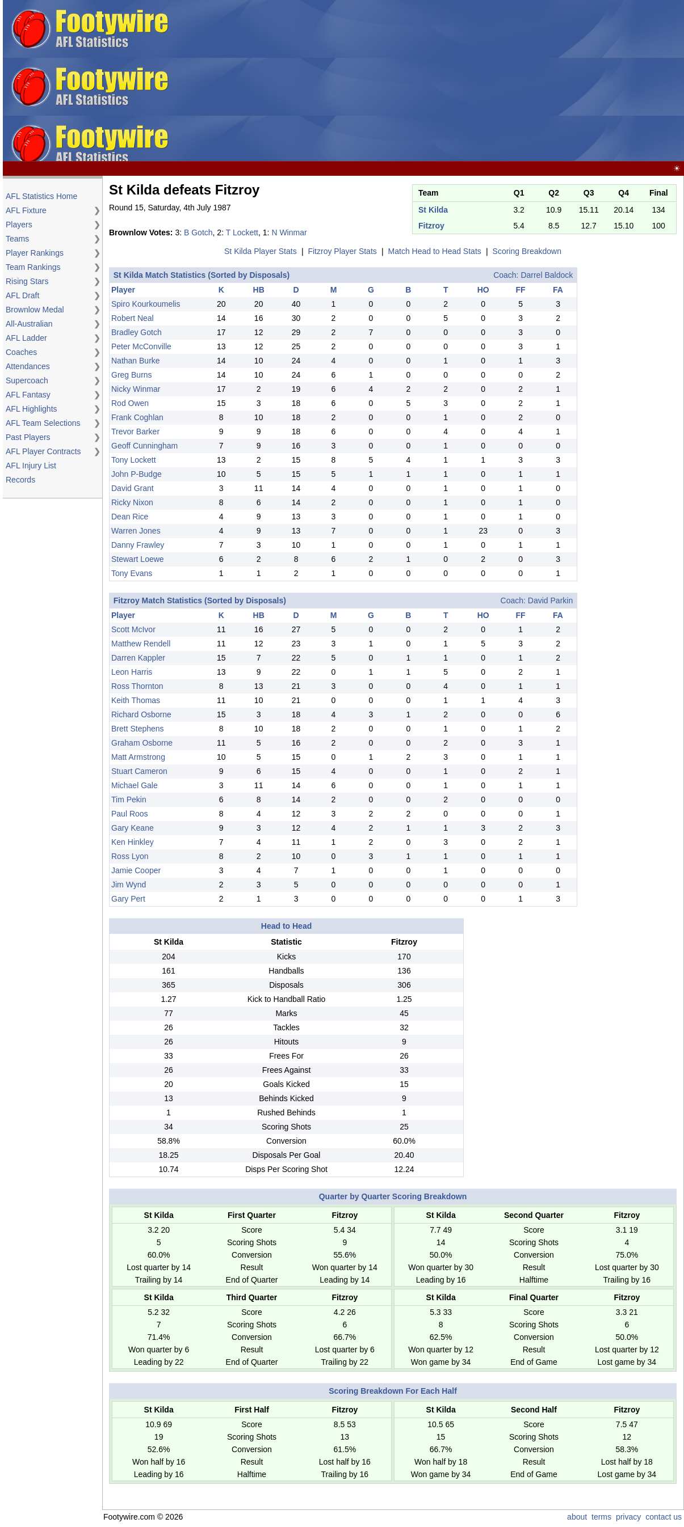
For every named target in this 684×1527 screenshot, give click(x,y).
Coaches (21, 352)
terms (601, 1516)
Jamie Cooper (136, 870)
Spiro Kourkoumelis (145, 303)
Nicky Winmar (135, 389)
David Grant (132, 488)
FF (521, 289)
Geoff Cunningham (144, 445)
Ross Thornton (137, 686)
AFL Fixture (26, 210)
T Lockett (242, 232)
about (577, 1516)
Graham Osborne (142, 742)
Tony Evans (131, 573)
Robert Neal (132, 318)
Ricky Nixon (132, 502)
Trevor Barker (135, 431)
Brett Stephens (137, 728)
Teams (17, 238)
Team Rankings (33, 267)
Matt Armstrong (138, 757)
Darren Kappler (138, 657)
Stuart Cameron (139, 771)
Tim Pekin (128, 799)
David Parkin (550, 600)
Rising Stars (27, 281)
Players (19, 224)
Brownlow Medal (35, 309)
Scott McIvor (133, 629)
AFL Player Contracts (43, 451)
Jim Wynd (128, 884)
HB (259, 289)
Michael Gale (134, 785)
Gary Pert (128, 898)
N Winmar (289, 232)
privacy (628, 1516)
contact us (663, 1516)
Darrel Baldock (547, 275)
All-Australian (29, 323)
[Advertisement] (464, 81)
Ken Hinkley (132, 842)
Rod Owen (130, 403)
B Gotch (198, 232)
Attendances (28, 366)
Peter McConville (141, 346)
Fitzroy (431, 225)
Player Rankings (35, 252)
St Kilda (433, 209)
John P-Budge (136, 474)
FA (558, 289)
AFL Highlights (31, 408)
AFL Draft (22, 295)
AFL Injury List (31, 465)
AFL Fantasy (28, 394)
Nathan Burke (135, 360)
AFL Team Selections (43, 423)
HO (483, 289)
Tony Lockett (133, 459)
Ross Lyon (130, 856)
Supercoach (27, 380)
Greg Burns (131, 374)
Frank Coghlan (137, 417)
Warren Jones (136, 530)
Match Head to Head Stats (434, 251)
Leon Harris (131, 671)
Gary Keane (132, 827)
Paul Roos (129, 813)
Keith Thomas (135, 700)
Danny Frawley (137, 544)
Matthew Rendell (140, 643)
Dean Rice (129, 516)
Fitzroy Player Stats (342, 251)
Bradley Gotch (136, 332)
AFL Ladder (26, 337)
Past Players (28, 437)
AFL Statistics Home (41, 196)
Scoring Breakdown (527, 251)
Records (20, 479)
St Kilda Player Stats (260, 251)
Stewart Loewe (137, 559)
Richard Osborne (141, 714)
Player (123, 289)
